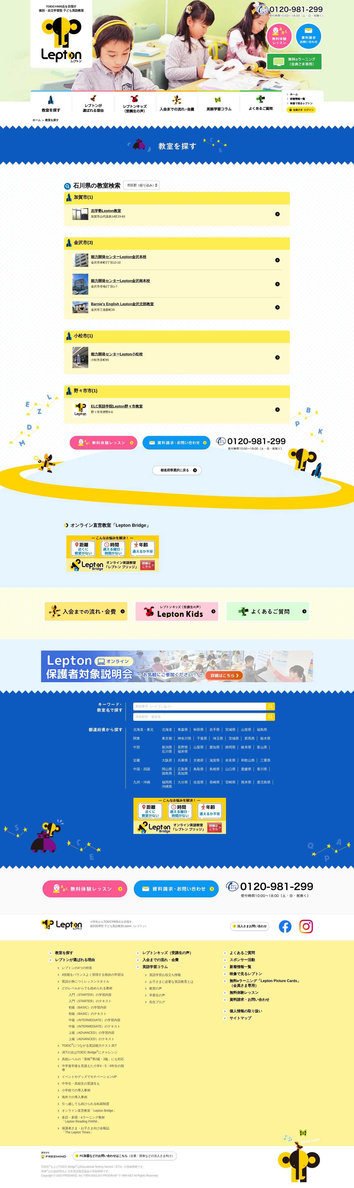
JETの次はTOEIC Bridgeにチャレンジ (89, 1052)
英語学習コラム (155, 967)
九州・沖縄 (141, 782)
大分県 (183, 782)
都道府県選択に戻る (175, 470)
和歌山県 (248, 760)
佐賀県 (198, 782)
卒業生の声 (157, 995)
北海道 (167, 729)
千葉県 (202, 738)
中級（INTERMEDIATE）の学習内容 (94, 1020)
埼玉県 (218, 738)
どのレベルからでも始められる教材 (87, 988)
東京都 (167, 738)
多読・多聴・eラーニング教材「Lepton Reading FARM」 (83, 1119)
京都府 (198, 760)
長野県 (183, 747)
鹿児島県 (263, 782)
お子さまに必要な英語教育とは (171, 981)
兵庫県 (183, 760)
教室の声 (155, 988)
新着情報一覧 (240, 967)
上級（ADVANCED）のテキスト (91, 1039)
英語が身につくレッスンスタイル (85, 981)
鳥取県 (198, 769)
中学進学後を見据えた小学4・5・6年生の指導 (93, 1068)
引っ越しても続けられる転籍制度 (85, 1104)
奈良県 (230, 760)
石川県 (167, 751)
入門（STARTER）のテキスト (90, 1001)
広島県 (183, 769)
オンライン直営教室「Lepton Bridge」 (89, 1110)
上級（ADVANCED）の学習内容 (91, 1032)
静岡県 (230, 747)
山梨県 (198, 747)
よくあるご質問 (242, 953)
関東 (136, 738)
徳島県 (167, 773)
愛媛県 (246, 769)
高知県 (183, 773)
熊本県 (246, 782)
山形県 (246, 729)
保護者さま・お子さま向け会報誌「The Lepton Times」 (85, 1130)
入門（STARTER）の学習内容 (90, 995)
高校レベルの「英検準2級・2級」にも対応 (93, 1059)
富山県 (262, 747)
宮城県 (230, 729)
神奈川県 (184, 738)
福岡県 (167, 782)
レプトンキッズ (167, 953)
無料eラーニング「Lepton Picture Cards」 (265, 983)
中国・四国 (141, 769)
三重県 (265, 760)
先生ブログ (157, 1002)
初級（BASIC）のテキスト (88, 1013)
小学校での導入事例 (76, 1090)
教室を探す (64, 953)
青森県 (183, 729)
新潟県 (167, 747)
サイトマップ (240, 1018)
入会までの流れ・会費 (160, 960)
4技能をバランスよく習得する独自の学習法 (93, 974)
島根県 (215, 769)
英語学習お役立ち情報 (165, 975)
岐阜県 (246, 747)
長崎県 (215, 782)
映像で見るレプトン (246, 974)
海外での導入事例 (74, 1097)
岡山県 (167, 769)
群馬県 (250, 738)
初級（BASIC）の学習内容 (88, 1007)
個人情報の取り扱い (246, 1011)
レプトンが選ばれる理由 (75, 960)
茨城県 (234, 738)
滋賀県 (215, 760)
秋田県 (198, 729)
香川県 (262, 769)
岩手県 (215, 729)
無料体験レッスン (244, 992)
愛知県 (215, 747)
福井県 (183, 751)
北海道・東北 (143, 729)
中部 (136, 747)
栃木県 (265, 738)
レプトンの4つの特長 (77, 968)
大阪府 (167, 760)
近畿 (136, 760)
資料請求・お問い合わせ (249, 999)
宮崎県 (230, 782)
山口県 (230, 769)
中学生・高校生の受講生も (81, 1083)
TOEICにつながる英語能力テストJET (89, 1045)
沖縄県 (167, 786)
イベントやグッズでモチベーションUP (89, 1076)
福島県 (262, 729)
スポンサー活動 (242, 960)
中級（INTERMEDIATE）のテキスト (94, 1026)
